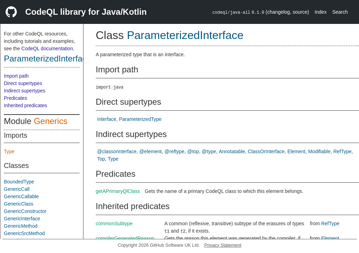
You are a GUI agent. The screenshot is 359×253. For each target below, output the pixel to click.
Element (296, 151)
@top (193, 151)
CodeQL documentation (47, 48)
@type (209, 151)
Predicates (15, 98)
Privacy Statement (223, 245)
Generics (50, 121)
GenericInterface (22, 218)
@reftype (174, 151)
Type (9, 151)
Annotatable (232, 151)
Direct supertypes (23, 83)
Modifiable (319, 151)
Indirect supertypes (24, 90)
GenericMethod (21, 226)
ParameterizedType (140, 119)
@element (150, 151)
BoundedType (19, 181)
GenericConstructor (25, 211)
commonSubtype (114, 223)
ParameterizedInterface (47, 58)
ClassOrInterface (266, 151)
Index (320, 12)
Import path (16, 76)
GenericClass (18, 204)
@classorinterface (116, 151)
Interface (106, 119)
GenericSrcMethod (24, 233)
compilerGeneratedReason (125, 238)
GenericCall (16, 189)
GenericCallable (21, 196)
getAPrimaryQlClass (118, 191)
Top (101, 159)
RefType (342, 151)
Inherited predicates (25, 105)
